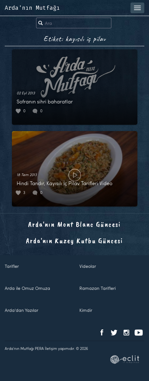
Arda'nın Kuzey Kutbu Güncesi (74, 240)
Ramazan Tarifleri (97, 288)
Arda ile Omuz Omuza (27, 288)
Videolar (87, 266)
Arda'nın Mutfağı (32, 7)
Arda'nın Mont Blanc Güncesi (74, 224)
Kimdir (85, 310)
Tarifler (12, 266)
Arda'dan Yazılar (21, 310)
